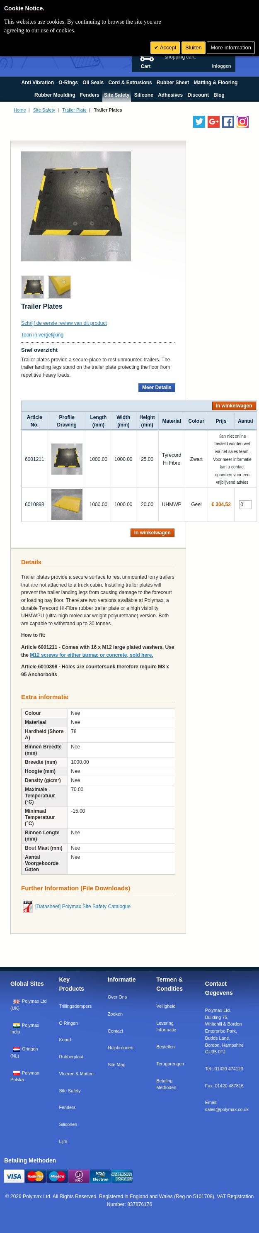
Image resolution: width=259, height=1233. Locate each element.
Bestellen (165, 1046)
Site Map (117, 1064)
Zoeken (115, 1013)
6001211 (34, 459)
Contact (115, 1030)
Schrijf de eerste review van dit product (64, 323)
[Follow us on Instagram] (243, 122)
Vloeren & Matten (76, 1073)
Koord (65, 1039)
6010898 (34, 504)
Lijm (63, 1141)
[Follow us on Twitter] (199, 122)
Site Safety (44, 109)
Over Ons (117, 996)
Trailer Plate (74, 109)
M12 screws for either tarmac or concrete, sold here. (91, 655)
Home (20, 109)
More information (231, 47)
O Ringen (68, 1023)
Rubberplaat (71, 1056)
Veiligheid (165, 1006)
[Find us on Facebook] (228, 122)
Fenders (67, 1107)
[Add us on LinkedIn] (214, 122)
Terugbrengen (170, 1063)
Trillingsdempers (75, 1006)
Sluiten (193, 47)
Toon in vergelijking (42, 335)
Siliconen (68, 1124)
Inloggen (221, 65)
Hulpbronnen (120, 1047)
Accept (168, 47)
